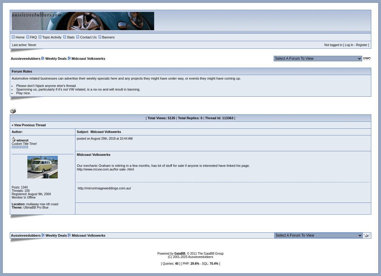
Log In (349, 45)
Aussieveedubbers (25, 58)
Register (361, 45)
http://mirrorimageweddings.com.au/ (104, 188)
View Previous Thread (30, 125)
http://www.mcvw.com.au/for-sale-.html (105, 169)
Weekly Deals (56, 58)
